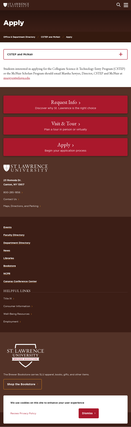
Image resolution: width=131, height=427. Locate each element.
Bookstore (9, 266)
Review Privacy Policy (23, 413)
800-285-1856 (11, 192)
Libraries (8, 258)
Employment (10, 321)
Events (7, 227)
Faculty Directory (13, 235)
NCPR (6, 273)
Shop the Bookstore (21, 384)
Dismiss (87, 413)
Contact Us (10, 199)
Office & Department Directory (19, 37)
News (6, 250)
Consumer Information (16, 306)
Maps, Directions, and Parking (20, 206)
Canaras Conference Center (20, 281)
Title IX (7, 298)
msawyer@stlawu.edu (16, 78)
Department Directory (16, 242)
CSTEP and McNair (50, 37)
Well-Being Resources (16, 313)
